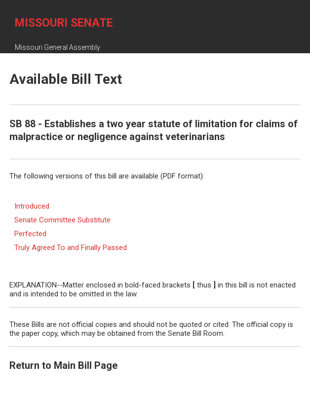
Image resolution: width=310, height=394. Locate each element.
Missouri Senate (64, 23)
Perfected (30, 233)
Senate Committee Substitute (62, 219)
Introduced (31, 206)
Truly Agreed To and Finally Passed (70, 247)
